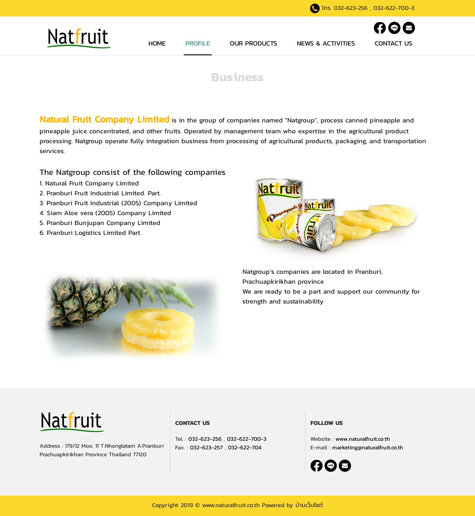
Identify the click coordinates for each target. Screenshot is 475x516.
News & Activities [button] (326, 43)
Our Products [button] (253, 43)
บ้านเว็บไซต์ (309, 504)
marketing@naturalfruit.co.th (367, 447)
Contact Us (393, 43)
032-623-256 (350, 7)
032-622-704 (244, 447)
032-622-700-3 (393, 7)
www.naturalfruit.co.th (362, 439)
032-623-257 (206, 447)
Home (157, 43)
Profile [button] (197, 43)
